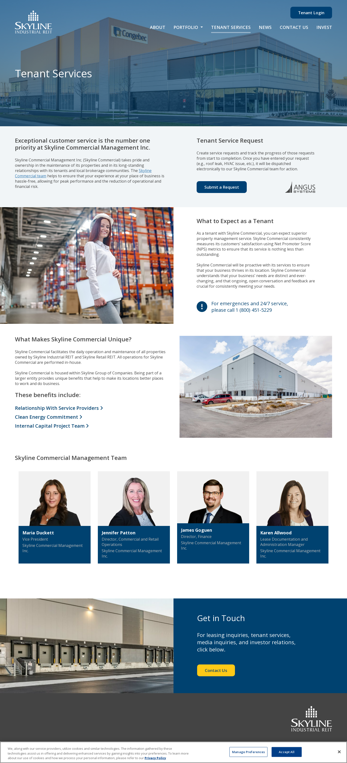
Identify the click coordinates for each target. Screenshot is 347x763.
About (157, 27)
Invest (324, 27)
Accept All (286, 752)
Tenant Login (311, 12)
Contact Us (294, 27)
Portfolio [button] (186, 27)
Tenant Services (231, 27)
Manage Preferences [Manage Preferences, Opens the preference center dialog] (248, 752)
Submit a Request (221, 187)
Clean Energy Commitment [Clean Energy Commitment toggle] (48, 417)
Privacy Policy (155, 758)
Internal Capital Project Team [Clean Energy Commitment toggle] (52, 426)
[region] (173, 752)
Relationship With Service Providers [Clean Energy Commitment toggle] (59, 408)
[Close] (339, 751)
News (265, 27)
